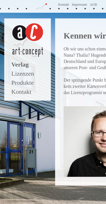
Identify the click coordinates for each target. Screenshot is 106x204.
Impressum (79, 5)
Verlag (20, 64)
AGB (93, 5)
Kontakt (63, 5)
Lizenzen (22, 73)
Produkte (22, 82)
